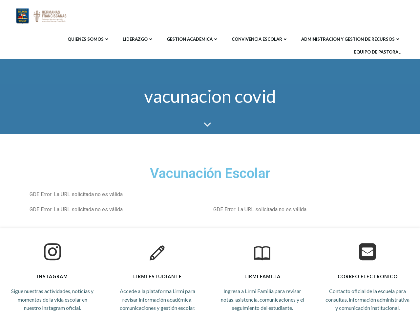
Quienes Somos (89, 39)
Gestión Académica (193, 39)
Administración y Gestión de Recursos (351, 39)
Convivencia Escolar (260, 39)
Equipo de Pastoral (377, 52)
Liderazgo (138, 39)
